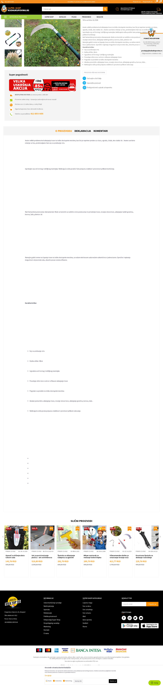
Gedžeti (85, 642)
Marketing (47, 646)
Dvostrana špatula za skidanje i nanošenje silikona (144, 577)
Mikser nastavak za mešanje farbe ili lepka (92, 576)
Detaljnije (48, 675)
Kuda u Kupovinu (6, 21)
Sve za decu (87, 625)
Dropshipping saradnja (51, 642)
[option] (81, 2)
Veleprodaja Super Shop (52, 639)
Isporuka (47, 629)
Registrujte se (147, 2)
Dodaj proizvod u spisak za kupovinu (97, 107)
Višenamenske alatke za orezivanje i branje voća (119, 576)
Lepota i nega (87, 622)
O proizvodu (63, 150)
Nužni (50, 681)
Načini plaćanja (49, 625)
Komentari (100, 150)
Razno (85, 646)
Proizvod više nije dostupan (94, 92)
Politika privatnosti (50, 635)
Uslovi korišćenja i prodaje (53, 622)
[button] (75, 9)
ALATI (23, 21)
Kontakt (46, 649)
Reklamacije (48, 632)
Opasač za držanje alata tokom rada (15, 576)
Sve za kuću (87, 632)
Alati (84, 635)
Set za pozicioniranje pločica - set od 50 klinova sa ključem (42, 577)
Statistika (58, 681)
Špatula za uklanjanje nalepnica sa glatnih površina (66, 577)
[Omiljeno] (156, 2)
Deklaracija (82, 150)
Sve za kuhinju (88, 629)
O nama (46, 652)
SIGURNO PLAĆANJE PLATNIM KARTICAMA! (81, 2)
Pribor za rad (31, 21)
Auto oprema (87, 639)
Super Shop (16, 21)
